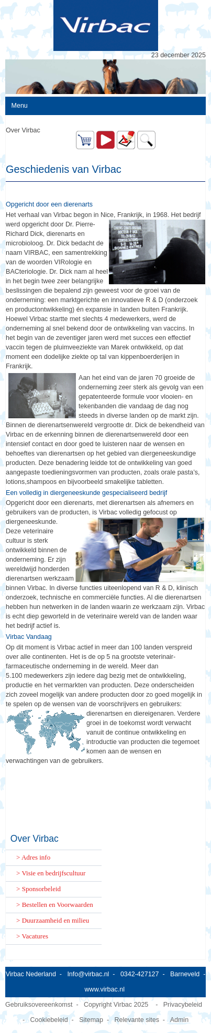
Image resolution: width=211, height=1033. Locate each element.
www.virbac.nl (105, 989)
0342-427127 (139, 974)
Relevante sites (137, 1020)
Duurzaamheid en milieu (56, 920)
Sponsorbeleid (41, 889)
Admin (179, 1020)
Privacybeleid (182, 1004)
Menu (20, 105)
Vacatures (34, 936)
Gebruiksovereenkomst (38, 1004)
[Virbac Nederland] (105, 25)
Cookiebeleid (49, 1020)
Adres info (35, 857)
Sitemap (91, 1020)
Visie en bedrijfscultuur (53, 873)
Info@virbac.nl (88, 974)
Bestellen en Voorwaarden (57, 904)
